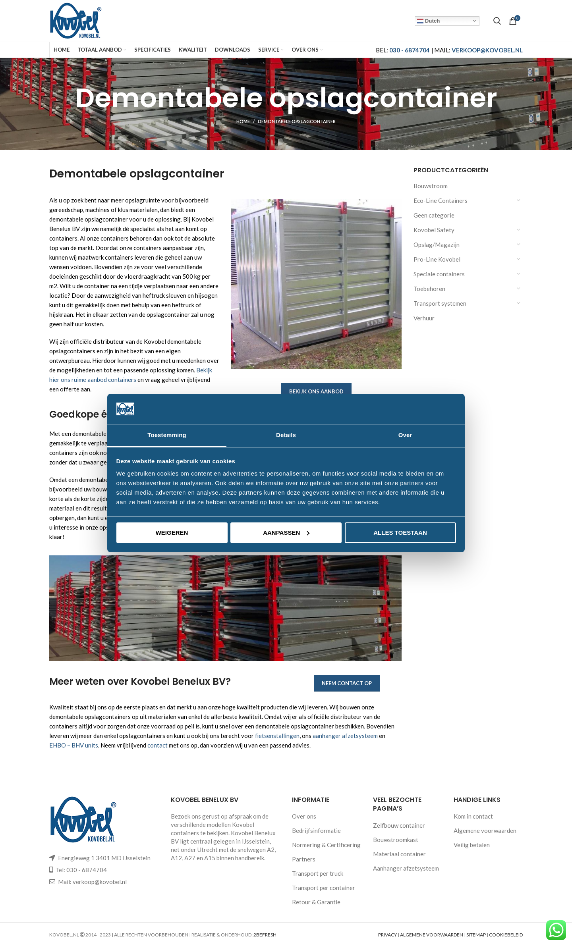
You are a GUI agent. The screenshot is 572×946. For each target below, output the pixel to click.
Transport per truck (317, 873)
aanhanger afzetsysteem (345, 735)
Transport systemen (440, 303)
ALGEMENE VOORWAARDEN (431, 935)
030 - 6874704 (409, 50)
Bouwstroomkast (395, 839)
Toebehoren (429, 288)
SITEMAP (476, 935)
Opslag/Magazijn (437, 244)
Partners (303, 859)
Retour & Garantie (316, 902)
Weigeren (172, 532)
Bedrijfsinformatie (316, 830)
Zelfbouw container (399, 825)
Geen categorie (434, 215)
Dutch (428, 20)
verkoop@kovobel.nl (100, 881)
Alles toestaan (400, 532)
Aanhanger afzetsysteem (406, 868)
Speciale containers (439, 273)
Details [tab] (286, 435)
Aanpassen (286, 532)
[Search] (497, 21)
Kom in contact (473, 816)
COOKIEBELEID (506, 935)
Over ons (304, 816)
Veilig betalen (472, 844)
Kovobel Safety (434, 229)
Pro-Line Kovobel (437, 259)
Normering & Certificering (326, 844)
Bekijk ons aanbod (316, 391)
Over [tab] (405, 435)
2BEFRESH (264, 935)
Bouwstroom (431, 185)
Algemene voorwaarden (485, 830)
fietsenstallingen (277, 735)
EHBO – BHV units (73, 745)
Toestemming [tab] (166, 435)
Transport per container (323, 887)
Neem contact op (347, 683)
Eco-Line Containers (441, 200)
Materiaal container (399, 853)
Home (243, 121)
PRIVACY (387, 935)
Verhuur (424, 318)
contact (157, 745)
